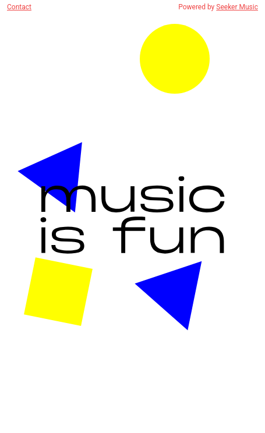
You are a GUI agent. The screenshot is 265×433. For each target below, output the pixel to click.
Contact (19, 7)
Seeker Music (237, 7)
